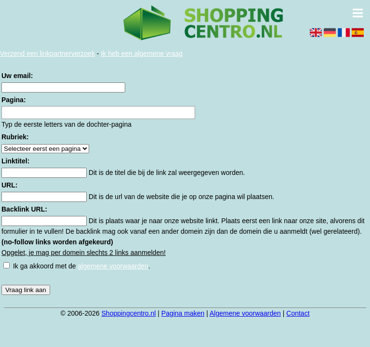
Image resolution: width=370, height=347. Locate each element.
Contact (297, 313)
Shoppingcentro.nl (129, 313)
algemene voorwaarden (113, 266)
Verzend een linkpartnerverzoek (47, 53)
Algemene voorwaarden (245, 313)
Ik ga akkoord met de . (81, 266)
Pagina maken (183, 313)
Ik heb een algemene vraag (142, 53)
